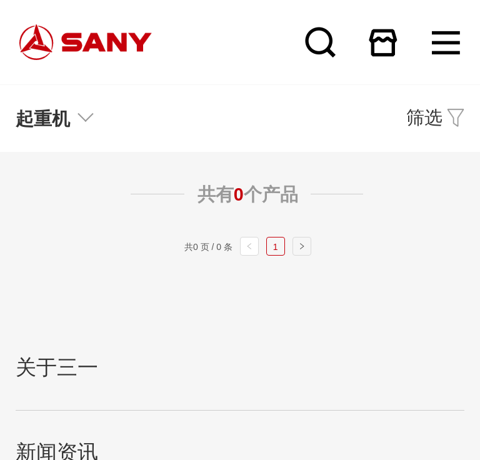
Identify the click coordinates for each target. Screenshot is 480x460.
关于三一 (57, 367)
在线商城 (383, 42)
